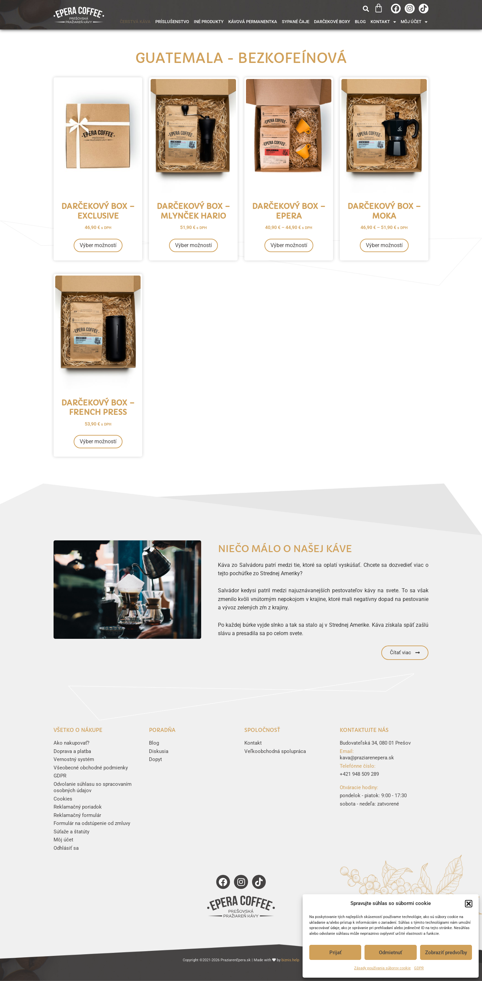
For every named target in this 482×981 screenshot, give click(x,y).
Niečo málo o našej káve (285, 549)
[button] (468, 903)
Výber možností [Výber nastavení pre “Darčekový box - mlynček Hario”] (193, 245)
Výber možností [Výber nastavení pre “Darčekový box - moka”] (384, 245)
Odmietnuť (390, 953)
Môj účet (414, 21)
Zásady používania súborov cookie (382, 968)
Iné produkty (209, 21)
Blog (360, 21)
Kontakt (383, 21)
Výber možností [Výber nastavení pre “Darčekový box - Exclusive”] (98, 245)
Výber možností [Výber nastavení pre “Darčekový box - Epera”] (288, 245)
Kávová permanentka (252, 21)
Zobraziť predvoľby (446, 953)
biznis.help (290, 960)
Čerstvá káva (135, 21)
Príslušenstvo (172, 21)
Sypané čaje (295, 21)
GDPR (419, 968)
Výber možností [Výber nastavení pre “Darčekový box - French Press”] (98, 441)
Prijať (335, 953)
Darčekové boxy (332, 21)
